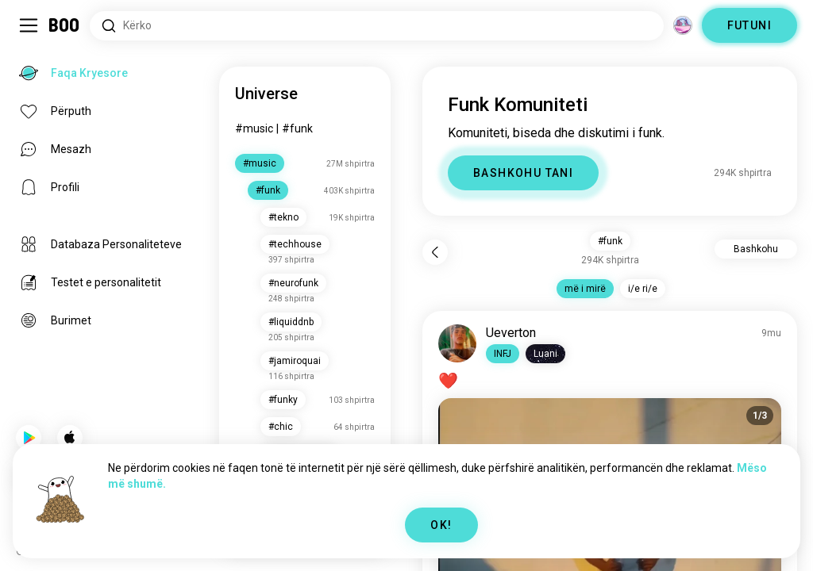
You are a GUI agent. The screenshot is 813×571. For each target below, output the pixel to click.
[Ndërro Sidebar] (28, 25)
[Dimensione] (682, 25)
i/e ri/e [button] (642, 288)
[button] (502, 353)
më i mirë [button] (585, 288)
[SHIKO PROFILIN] (457, 343)
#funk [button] (610, 241)
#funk (297, 128)
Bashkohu (756, 249)
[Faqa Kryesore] (64, 25)
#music (254, 128)
